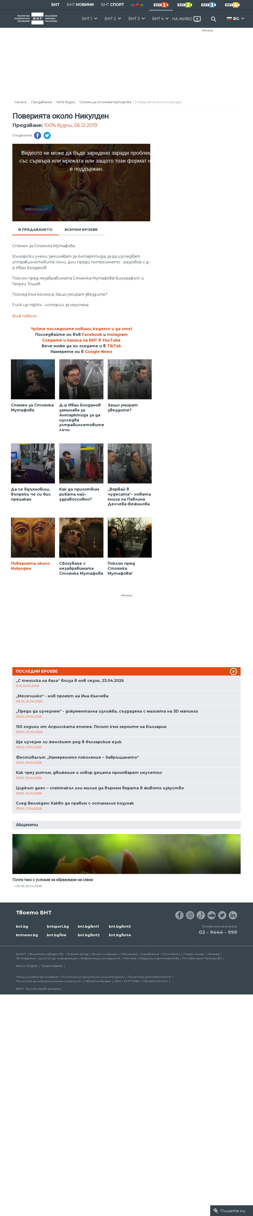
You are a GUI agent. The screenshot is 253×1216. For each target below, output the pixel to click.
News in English (27, 966)
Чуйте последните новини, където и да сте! (81, 329)
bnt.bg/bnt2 (89, 935)
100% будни (65, 102)
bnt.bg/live (56, 935)
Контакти (171, 954)
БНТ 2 (110, 18)
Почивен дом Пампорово (202, 958)
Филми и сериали (105, 954)
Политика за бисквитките (149, 977)
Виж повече (24, 316)
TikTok (114, 346)
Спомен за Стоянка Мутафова (105, 102)
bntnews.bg (27, 935)
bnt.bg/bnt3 (120, 926)
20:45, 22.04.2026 (29, 886)
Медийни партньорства (159, 958)
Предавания (41, 102)
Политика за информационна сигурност (48, 981)
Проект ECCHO (155, 981)
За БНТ (21, 954)
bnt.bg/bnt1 (88, 926)
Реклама (207, 30)
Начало (21, 102)
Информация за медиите (100, 958)
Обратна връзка (97, 981)
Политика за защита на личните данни (93, 977)
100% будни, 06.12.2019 (70, 125)
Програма (129, 954)
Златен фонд (77, 954)
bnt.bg (22, 926)
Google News (98, 351)
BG (236, 18)
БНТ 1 (87, 18)
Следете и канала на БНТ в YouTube (81, 340)
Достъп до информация (58, 958)
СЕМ (117, 981)
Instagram (117, 334)
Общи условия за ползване (37, 977)
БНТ (55, 4)
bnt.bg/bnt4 (120, 935)
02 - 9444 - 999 (218, 932)
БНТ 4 (158, 18)
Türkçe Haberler (52, 966)
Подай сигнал (193, 954)
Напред (213, 954)
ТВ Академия (26, 958)
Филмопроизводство (46, 954)
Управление (150, 954)
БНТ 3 (134, 18)
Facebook (92, 334)
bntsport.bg (58, 926)
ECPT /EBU (132, 981)
